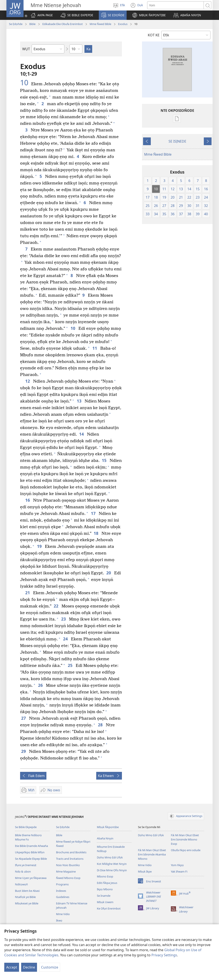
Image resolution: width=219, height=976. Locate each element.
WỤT (26, 49)
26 (41, 685)
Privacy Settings (164, 955)
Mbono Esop (105, 876)
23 (64, 619)
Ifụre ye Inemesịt (25, 865)
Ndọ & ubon (23, 871)
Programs (62, 884)
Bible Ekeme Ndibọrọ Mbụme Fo (28, 837)
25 (71, 665)
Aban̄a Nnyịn (105, 838)
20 (109, 573)
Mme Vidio (63, 914)
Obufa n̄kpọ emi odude (185, 850)
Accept (11, 967)
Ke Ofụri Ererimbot (109, 908)
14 (82, 434)
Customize (49, 967)
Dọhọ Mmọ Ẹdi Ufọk (110, 857)
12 (28, 381)
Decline (29, 967)
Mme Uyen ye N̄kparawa (30, 878)
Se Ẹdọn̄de (15, 24)
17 (94, 513)
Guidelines (62, 897)
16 (28, 500)
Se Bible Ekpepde (26, 827)
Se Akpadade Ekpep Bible (31, 859)
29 (24, 751)
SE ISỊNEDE (177, 141)
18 (96, 533)
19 (40, 546)
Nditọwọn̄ (21, 884)
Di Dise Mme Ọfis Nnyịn (112, 870)
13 (80, 401)
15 (105, 460)
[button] (76, 15)
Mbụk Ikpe (145, 871)
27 (24, 718)
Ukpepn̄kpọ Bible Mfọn (29, 852)
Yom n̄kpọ (177, 865)
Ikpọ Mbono (105, 889)
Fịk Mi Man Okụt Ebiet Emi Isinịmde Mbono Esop (185, 839)
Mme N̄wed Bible (100, 24)
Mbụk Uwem (105, 902)
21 (28, 593)
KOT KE (154, 35)
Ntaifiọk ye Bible (25, 897)
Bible (32, 24)
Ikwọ (59, 920)
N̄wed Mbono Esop (68, 878)
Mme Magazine (66, 871)
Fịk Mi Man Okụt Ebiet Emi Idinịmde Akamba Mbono (152, 854)
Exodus (122, 24)
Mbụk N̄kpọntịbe (108, 827)
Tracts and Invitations (69, 859)
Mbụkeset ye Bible (26, 903)
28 (101, 725)
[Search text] (175, 5)
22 (56, 606)
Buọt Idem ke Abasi (27, 891)
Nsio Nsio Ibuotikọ (68, 865)
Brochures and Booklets (71, 852)
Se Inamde (103, 896)
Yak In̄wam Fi (179, 871)
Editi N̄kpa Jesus (107, 883)
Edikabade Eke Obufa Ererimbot (62, 24)
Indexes (61, 891)
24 (66, 639)
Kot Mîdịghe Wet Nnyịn (112, 864)
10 (25, 82)
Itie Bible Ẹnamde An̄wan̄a (31, 846)
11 (95, 348)
